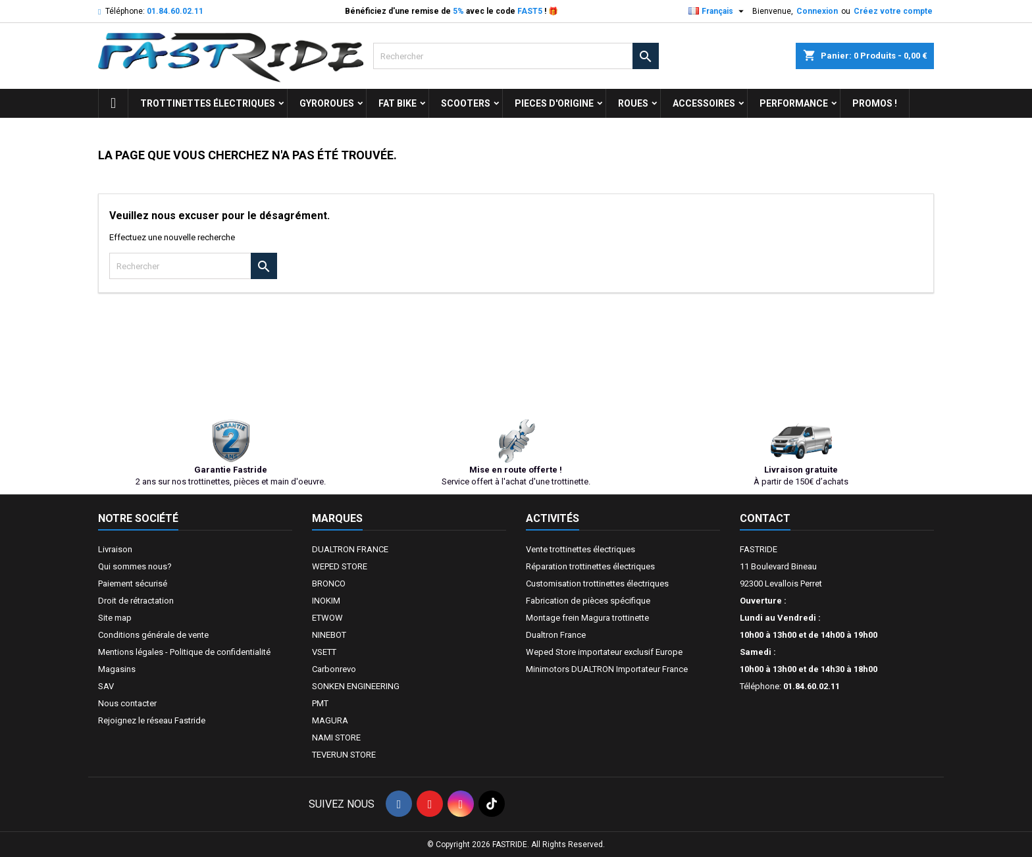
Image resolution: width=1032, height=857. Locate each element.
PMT (320, 703)
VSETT (324, 652)
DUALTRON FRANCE (350, 549)
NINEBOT (329, 635)
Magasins (117, 669)
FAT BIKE (397, 103)
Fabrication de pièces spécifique (588, 601)
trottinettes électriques (207, 103)
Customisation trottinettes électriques (597, 583)
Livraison (115, 549)
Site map (115, 618)
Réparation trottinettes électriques (590, 566)
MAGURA (330, 720)
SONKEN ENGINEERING (356, 686)
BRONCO (329, 583)
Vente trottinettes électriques (580, 549)
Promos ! (874, 103)
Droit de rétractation (136, 601)
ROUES (633, 103)
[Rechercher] (515, 56)
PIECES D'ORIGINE (554, 103)
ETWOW (327, 618)
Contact (765, 518)
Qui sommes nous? (135, 566)
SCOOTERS (465, 103)
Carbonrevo (334, 669)
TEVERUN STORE (344, 755)
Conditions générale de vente (153, 635)
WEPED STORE (339, 566)
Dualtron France (556, 635)
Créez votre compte (893, 11)
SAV (106, 686)
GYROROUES (326, 103)
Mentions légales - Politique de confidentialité (184, 652)
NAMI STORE (336, 737)
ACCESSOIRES (704, 103)
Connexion (817, 11)
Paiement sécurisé (132, 583)
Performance (794, 103)
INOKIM (326, 601)
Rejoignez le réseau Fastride (151, 720)
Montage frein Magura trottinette (587, 618)
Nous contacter (127, 703)
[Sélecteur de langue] (717, 11)
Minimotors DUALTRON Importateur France (607, 669)
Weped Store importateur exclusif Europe (604, 652)
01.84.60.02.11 (175, 11)
